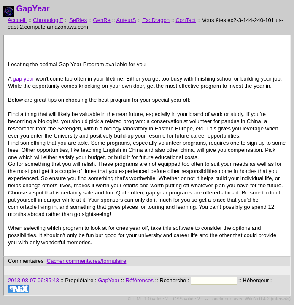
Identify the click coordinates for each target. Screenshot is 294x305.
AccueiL (17, 20)
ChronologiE (48, 20)
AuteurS (126, 20)
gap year (24, 79)
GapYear (32, 8)
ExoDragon (156, 20)
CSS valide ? (186, 298)
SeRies (78, 20)
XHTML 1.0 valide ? (147, 298)
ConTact (185, 20)
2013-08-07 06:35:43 (33, 280)
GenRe (102, 20)
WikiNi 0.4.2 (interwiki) (268, 298)
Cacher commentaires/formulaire (87, 261)
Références (140, 280)
